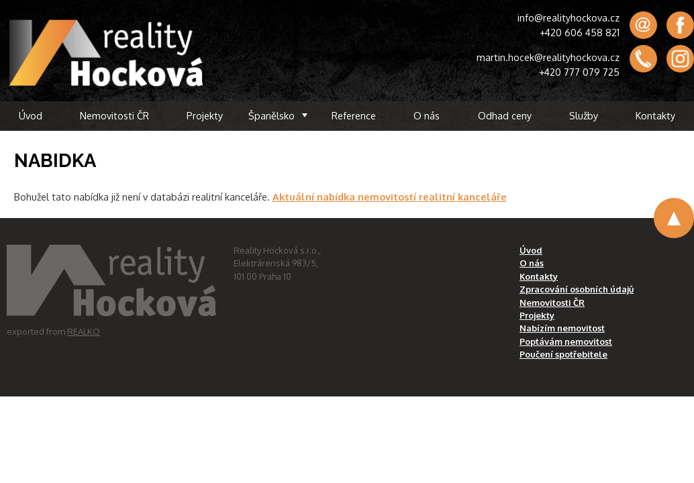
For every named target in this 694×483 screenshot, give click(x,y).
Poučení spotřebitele (563, 354)
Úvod (30, 115)
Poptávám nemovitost (565, 341)
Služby (583, 115)
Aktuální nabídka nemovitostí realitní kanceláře (389, 197)
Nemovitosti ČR (114, 115)
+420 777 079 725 (579, 72)
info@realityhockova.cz (568, 17)
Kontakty (655, 115)
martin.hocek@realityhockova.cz (548, 57)
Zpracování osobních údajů (576, 289)
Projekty (205, 115)
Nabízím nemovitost (562, 328)
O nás (426, 115)
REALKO (83, 331)
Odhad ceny (505, 115)
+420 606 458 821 (579, 32)
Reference (354, 115)
